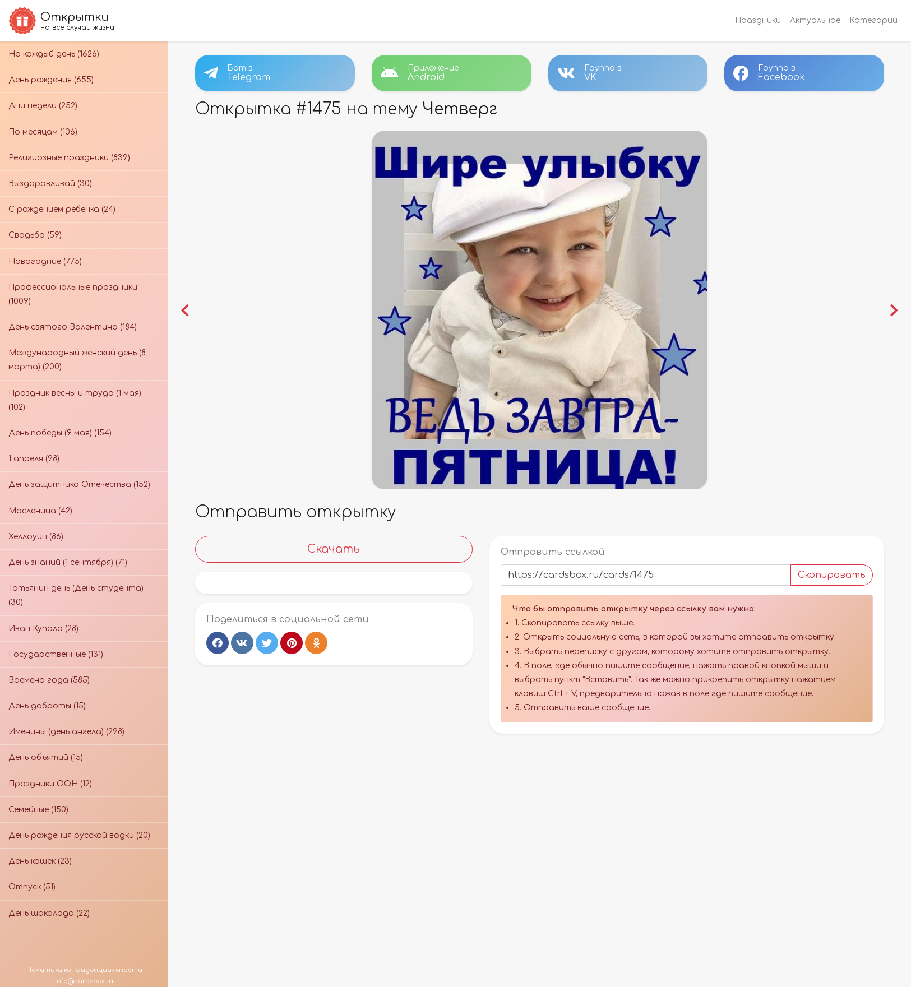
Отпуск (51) (32, 887)
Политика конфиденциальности (84, 970)
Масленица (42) (40, 511)
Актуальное (815, 20)
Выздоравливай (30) (50, 183)
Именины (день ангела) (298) (66, 731)
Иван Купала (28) (43, 628)
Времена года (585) (49, 680)
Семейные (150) (38, 809)
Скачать (333, 549)
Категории (873, 20)
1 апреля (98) (33, 459)
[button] (184, 310)
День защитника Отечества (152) (79, 484)
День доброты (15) (47, 706)
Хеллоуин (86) (35, 536)
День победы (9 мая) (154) (60, 433)
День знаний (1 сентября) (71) (67, 562)
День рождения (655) (51, 80)
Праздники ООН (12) (50, 784)
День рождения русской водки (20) (79, 835)
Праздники (758, 20)
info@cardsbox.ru (84, 981)
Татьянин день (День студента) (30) (76, 595)
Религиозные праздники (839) (69, 158)
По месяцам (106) (42, 132)
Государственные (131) (55, 654)
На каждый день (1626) (53, 54)
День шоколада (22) (49, 913)
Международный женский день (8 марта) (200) (77, 360)
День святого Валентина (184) (72, 327)
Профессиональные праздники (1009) (72, 294)
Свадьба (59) (35, 235)
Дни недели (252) (42, 105)
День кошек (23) (40, 861)
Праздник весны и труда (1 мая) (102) (74, 400)
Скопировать (832, 575)
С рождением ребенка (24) (61, 209)
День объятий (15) (45, 757)
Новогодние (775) (45, 261)
